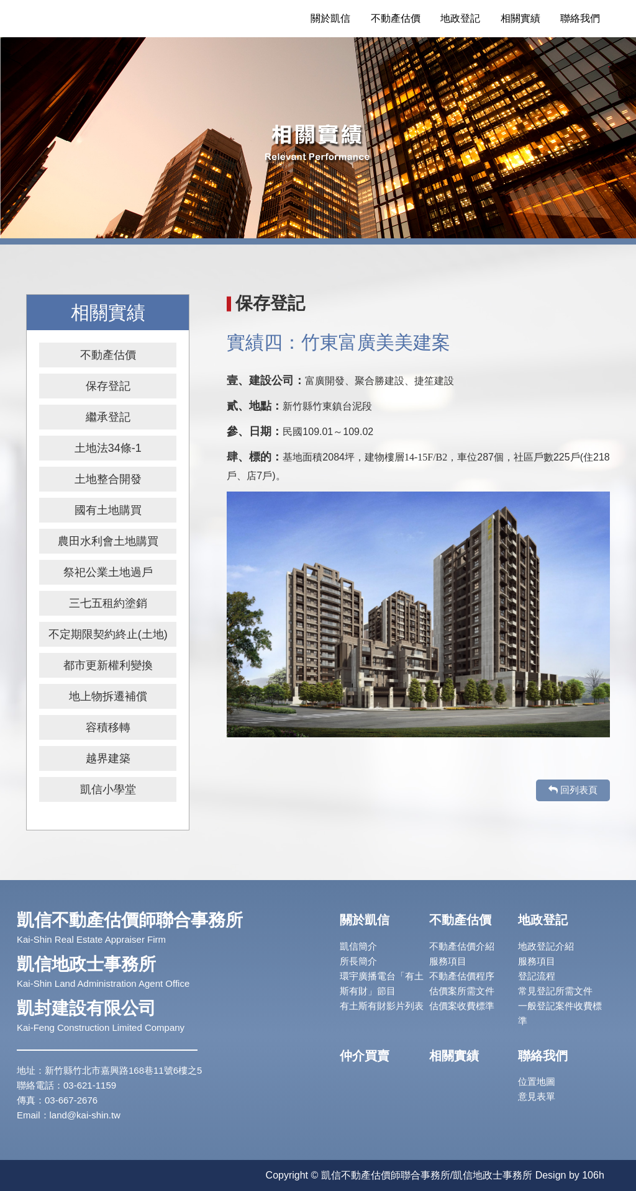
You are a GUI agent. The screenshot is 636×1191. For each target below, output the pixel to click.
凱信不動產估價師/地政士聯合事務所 (122, 18)
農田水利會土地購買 (108, 541)
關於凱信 (330, 18)
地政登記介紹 (546, 946)
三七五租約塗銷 (108, 603)
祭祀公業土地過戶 (108, 572)
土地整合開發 (108, 479)
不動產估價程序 (461, 976)
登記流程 (536, 976)
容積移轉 (108, 727)
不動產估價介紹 (461, 946)
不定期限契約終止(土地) (108, 634)
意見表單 (536, 1096)
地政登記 (460, 18)
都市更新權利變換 (108, 665)
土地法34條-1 (108, 448)
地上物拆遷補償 (108, 696)
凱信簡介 (358, 946)
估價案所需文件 (461, 991)
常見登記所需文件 (555, 991)
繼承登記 (108, 417)
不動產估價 (395, 18)
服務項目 (447, 961)
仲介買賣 (364, 1056)
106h (593, 1175)
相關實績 (520, 18)
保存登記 (108, 386)
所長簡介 (358, 961)
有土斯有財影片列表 (382, 1005)
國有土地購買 (108, 510)
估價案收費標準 (461, 1005)
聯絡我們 (580, 18)
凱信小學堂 (108, 789)
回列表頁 (572, 789)
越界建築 (108, 758)
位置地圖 (536, 1081)
